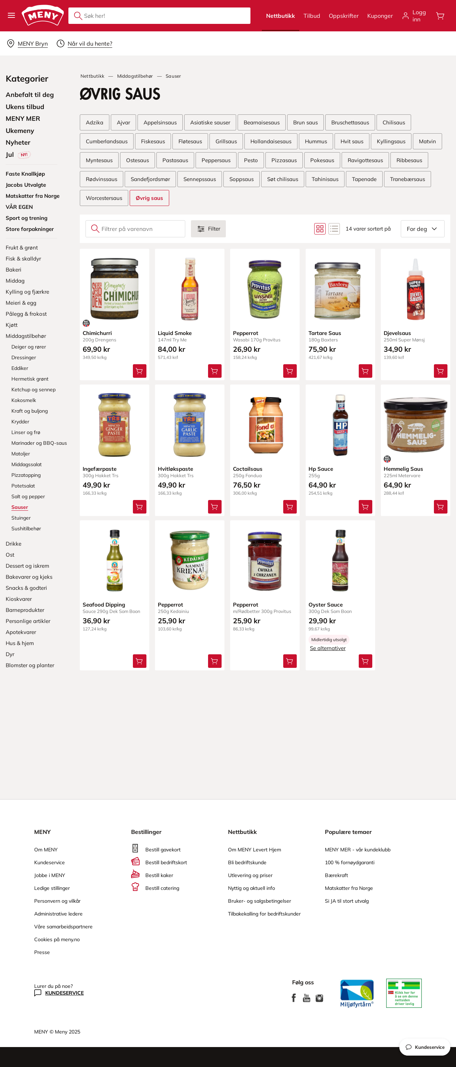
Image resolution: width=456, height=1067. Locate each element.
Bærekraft (336, 875)
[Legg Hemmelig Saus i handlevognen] (440, 506)
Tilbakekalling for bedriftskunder (264, 914)
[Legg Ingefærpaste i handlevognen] (139, 506)
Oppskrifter (344, 15)
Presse (42, 952)
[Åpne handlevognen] (440, 15)
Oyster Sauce (326, 605)
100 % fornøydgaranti (349, 862)
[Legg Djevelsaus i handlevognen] (440, 371)
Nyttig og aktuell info (251, 888)
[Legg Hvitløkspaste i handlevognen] (214, 506)
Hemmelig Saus (403, 468)
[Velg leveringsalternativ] (27, 43)
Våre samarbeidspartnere (63, 926)
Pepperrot (245, 333)
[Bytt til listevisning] (334, 228)
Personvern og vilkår (57, 901)
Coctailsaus (248, 468)
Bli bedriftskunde (247, 862)
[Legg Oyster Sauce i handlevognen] (365, 661)
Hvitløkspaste (175, 468)
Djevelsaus (397, 333)
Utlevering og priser (250, 875)
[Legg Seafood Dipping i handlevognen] (139, 661)
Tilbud (312, 15)
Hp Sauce (321, 468)
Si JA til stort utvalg (347, 901)
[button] (11, 16)
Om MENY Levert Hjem (254, 849)
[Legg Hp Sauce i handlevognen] (365, 506)
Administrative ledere (58, 914)
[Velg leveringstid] (84, 43)
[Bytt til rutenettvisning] (320, 228)
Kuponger (380, 15)
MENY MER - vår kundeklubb (357, 849)
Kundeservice (49, 862)
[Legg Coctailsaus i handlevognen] (290, 506)
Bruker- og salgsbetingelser (259, 901)
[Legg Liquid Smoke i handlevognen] (214, 371)
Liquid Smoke (175, 333)
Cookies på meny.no (57, 939)
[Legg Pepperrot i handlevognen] (290, 371)
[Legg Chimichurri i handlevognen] (139, 371)
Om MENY (46, 849)
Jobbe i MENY (49, 875)
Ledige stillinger (52, 888)
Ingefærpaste (99, 468)
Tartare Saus (325, 333)
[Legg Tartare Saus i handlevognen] (365, 371)
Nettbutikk (280, 15)
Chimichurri (97, 333)
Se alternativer (328, 648)
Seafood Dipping (104, 605)
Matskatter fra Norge (349, 888)
